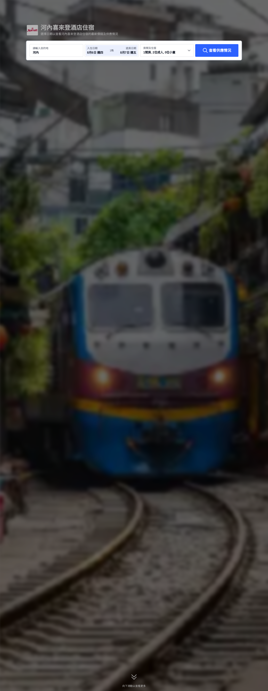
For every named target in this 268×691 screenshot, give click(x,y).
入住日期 (92, 48)
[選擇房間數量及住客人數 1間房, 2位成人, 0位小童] (167, 50)
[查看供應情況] (216, 50)
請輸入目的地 (40, 48)
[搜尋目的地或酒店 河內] (56, 50)
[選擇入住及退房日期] (98, 50)
